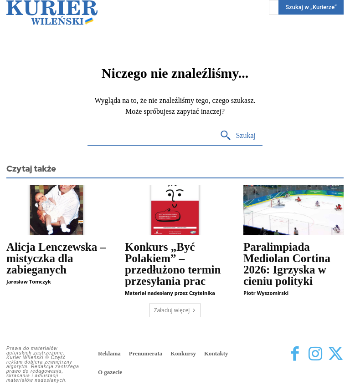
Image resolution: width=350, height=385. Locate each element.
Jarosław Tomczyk (28, 281)
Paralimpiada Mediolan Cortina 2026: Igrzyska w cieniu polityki (286, 264)
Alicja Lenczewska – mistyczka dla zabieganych (56, 258)
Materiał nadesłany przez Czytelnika (170, 292)
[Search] (237, 136)
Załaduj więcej (175, 310)
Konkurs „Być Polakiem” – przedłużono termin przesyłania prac (173, 264)
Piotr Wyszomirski (265, 292)
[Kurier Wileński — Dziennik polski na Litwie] (52, 12)
